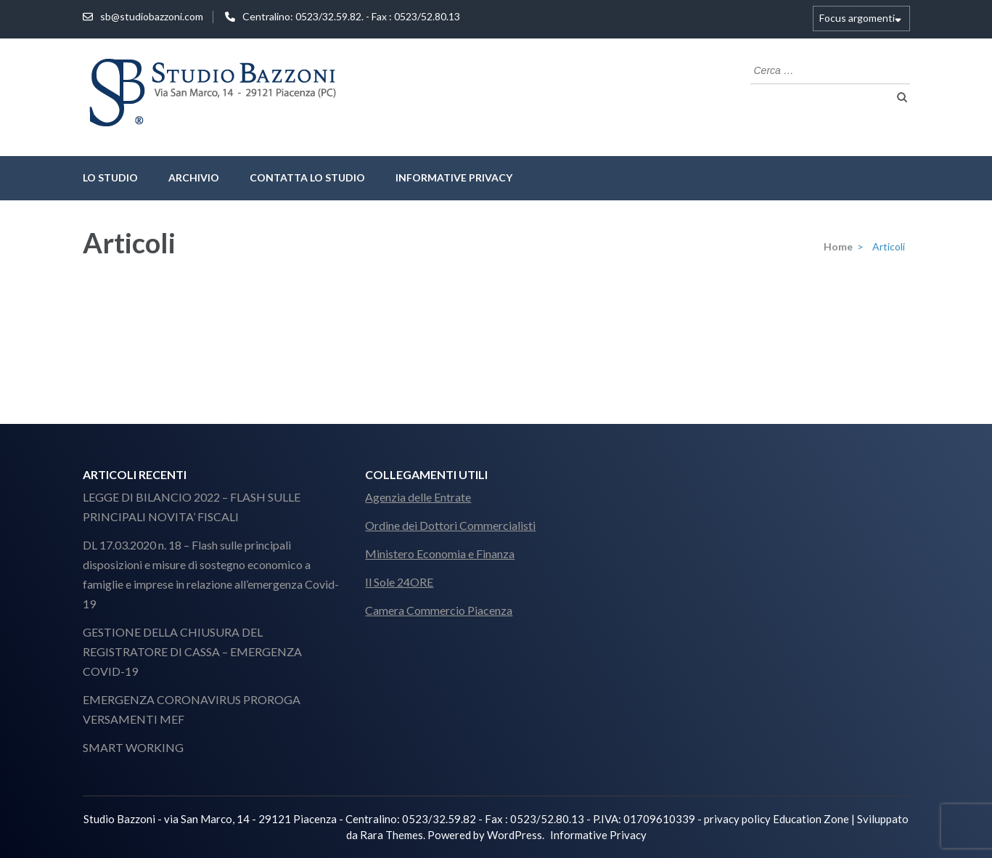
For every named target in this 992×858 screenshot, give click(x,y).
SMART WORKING (133, 747)
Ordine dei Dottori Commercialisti (450, 525)
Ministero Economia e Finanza (440, 553)
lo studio (110, 177)
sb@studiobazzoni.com (151, 16)
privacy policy (737, 818)
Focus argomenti (857, 18)
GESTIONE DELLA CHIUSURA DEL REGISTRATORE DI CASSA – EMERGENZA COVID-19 (192, 651)
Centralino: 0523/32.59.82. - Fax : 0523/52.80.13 (351, 16)
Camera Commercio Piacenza (438, 610)
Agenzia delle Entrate (418, 497)
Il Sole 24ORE (399, 582)
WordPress (514, 834)
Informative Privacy (453, 177)
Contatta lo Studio (307, 177)
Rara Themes (391, 834)
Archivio (193, 177)
